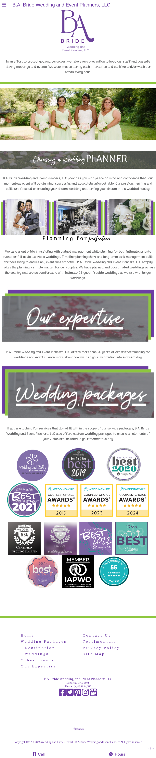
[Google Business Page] (93, 694)
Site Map (94, 654)
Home (27, 635)
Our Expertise (38, 666)
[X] (70, 694)
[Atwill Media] (81, 737)
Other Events (37, 660)
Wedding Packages (44, 641)
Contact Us (97, 635)
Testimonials (99, 641)
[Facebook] (62, 694)
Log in (150, 748)
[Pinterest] (78, 694)
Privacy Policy (101, 648)
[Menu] (4, 5)
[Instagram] (86, 694)
